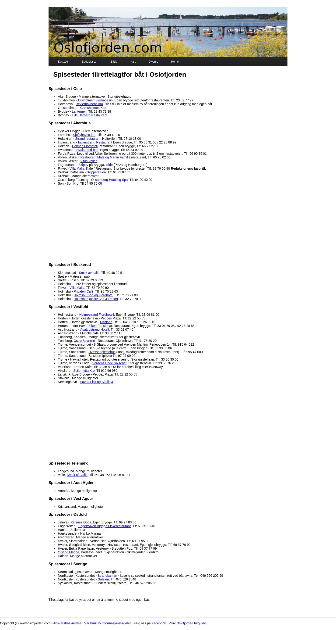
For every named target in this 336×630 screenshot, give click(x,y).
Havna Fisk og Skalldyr (96, 382)
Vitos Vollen (89, 161)
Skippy (83, 165)
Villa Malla (77, 168)
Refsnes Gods (80, 522)
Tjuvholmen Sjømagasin (95, 100)
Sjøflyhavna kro (84, 135)
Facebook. (159, 623)
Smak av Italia (89, 273)
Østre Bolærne (84, 341)
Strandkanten (108, 575)
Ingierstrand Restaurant (95, 142)
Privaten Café (84, 291)
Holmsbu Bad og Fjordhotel (93, 295)
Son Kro (72, 183)
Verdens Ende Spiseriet (109, 363)
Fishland (106, 322)
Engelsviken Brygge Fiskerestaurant (104, 526)
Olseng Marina (68, 552)
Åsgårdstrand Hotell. (95, 329)
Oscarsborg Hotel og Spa (109, 180)
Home (172, 62)
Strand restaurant (87, 138)
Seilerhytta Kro (84, 370)
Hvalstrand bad (87, 150)
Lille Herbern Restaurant (89, 115)
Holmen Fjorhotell (85, 146)
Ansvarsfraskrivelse (67, 623)
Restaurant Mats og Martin (99, 157)
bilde (109, 165)
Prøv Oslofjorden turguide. (188, 623)
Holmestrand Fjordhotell (96, 314)
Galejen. (104, 579)
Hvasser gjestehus (102, 352)
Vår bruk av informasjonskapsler (108, 623)
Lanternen (79, 111)
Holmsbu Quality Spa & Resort (96, 299)
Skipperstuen (96, 172)
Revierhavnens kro (89, 104)
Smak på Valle (77, 475)
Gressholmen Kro (93, 108)
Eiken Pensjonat (100, 326)
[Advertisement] (168, 223)
